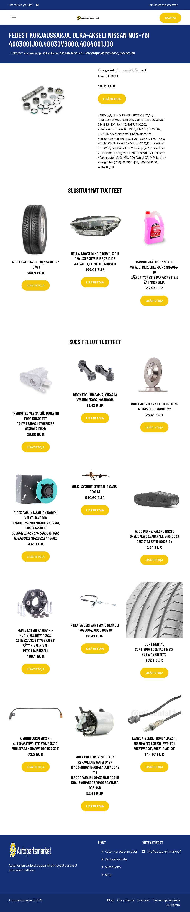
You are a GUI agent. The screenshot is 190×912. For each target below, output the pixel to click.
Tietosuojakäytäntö (166, 900)
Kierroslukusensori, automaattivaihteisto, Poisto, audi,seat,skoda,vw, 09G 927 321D (36, 743)
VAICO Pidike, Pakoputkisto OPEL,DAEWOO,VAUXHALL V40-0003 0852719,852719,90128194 (154, 536)
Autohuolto (113, 867)
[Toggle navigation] (14, 17)
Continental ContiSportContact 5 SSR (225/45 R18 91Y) (154, 649)
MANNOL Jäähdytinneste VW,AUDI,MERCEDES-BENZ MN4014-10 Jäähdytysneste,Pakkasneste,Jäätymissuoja (154, 271)
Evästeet (143, 900)
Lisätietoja (112, 99)
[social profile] (37, 5)
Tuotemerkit (124, 70)
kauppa (170, 18)
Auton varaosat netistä (121, 851)
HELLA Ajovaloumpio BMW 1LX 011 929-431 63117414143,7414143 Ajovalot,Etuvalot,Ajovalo (95, 258)
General (140, 70)
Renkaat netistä (116, 859)
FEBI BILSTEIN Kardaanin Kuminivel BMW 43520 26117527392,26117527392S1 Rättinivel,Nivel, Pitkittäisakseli (35, 640)
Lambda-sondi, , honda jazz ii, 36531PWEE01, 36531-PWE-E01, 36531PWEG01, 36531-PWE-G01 (154, 743)
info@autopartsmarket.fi (163, 5)
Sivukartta (173, 905)
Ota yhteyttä (126, 900)
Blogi (108, 875)
